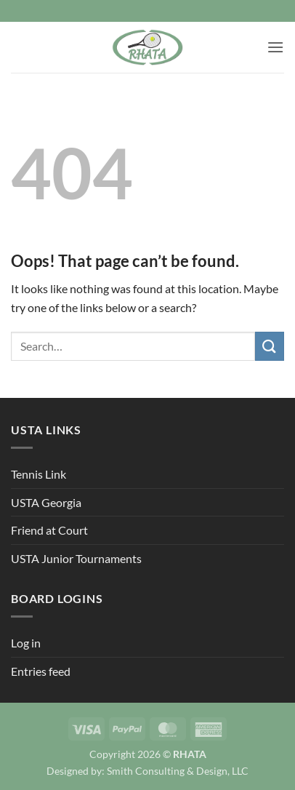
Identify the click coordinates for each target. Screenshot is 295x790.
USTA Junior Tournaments (76, 558)
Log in (26, 643)
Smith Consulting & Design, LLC (177, 771)
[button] (275, 47)
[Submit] (269, 346)
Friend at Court (49, 530)
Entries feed (40, 671)
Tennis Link (38, 474)
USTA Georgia (46, 502)
